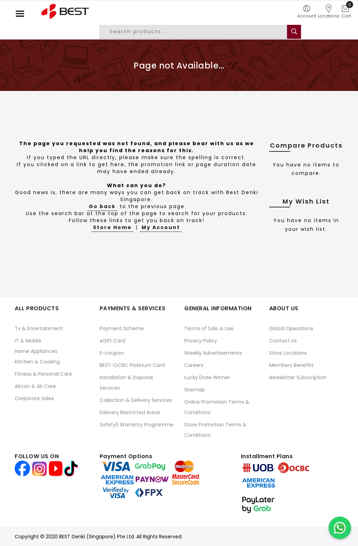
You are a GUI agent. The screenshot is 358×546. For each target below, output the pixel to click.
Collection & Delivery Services (136, 400)
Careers (193, 365)
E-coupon (112, 352)
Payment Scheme (122, 328)
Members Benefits (291, 365)
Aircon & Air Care (35, 386)
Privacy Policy (200, 340)
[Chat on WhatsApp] (340, 528)
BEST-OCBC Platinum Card (132, 365)
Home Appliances (36, 351)
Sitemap (194, 389)
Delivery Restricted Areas (130, 412)
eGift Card (112, 340)
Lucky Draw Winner (207, 377)
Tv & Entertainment (39, 328)
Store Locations (288, 352)
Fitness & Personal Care (43, 373)
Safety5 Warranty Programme (136, 424)
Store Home (112, 227)
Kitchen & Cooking (37, 361)
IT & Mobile (28, 340)
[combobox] (198, 32)
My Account (161, 227)
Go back (102, 206)
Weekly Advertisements (213, 352)
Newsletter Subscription (298, 377)
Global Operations (291, 328)
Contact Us (283, 340)
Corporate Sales (34, 398)
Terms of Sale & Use (209, 328)
